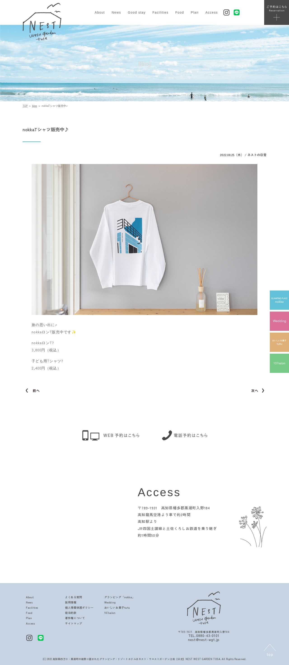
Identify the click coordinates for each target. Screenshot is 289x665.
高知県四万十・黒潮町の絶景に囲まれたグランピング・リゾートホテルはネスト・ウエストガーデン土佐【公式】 (119, 659)
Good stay (137, 12)
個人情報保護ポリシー (79, 607)
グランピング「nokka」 (119, 597)
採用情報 (70, 602)
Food (179, 12)
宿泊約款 (70, 613)
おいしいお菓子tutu (117, 607)
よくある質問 (73, 597)
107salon (110, 613)
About (100, 12)
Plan (195, 12)
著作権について (75, 618)
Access (211, 12)
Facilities (160, 12)
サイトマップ (73, 623)
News (116, 12)
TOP (25, 105)
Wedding (110, 602)
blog (34, 105)
